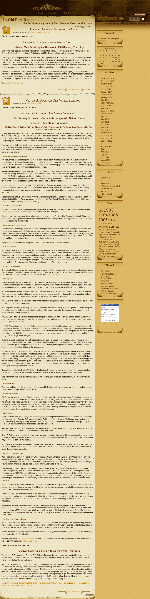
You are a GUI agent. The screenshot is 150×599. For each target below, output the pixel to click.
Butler (21, 583)
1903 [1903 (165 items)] (108, 209)
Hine (60, 583)
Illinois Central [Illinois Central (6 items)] (109, 237)
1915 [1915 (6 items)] (111, 224)
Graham (53, 583)
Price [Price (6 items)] (114, 249)
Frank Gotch (107, 194)
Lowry (86, 583)
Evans (42, 583)
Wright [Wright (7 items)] (115, 256)
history (103, 314)
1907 (8, 583)
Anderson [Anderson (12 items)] (103, 226)
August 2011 (106, 146)
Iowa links (105, 281)
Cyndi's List (105, 271)
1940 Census (68, 13)
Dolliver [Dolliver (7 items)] (107, 232)
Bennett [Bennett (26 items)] (114, 226)
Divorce (32, 32)
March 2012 (105, 127)
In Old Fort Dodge (18, 20)
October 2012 (106, 114)
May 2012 (105, 122)
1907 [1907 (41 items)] (111, 220)
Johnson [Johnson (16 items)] (103, 241)
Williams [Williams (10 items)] (102, 256)
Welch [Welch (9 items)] (113, 254)
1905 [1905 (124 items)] (113, 215)
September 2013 (107, 103)
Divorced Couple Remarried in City (52, 29)
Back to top (89, 595)
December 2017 (107, 87)
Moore (10, 585)
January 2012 (106, 133)
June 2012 (105, 119)
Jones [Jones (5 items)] (110, 242)
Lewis (80, 583)
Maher (4, 585)
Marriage (39, 32)
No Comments (74, 90)
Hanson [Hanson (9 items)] (116, 234)
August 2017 (106, 89)
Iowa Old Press (107, 284)
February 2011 (107, 163)
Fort (13, 83)
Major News (53, 13)
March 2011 (105, 160)
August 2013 (106, 106)
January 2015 (106, 97)
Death (32, 103)
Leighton (19, 83)
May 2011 (105, 155)
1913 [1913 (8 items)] (106, 224)
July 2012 (104, 116)
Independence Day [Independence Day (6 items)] (105, 239)
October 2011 (106, 141)
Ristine (16, 585)
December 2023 (107, 78)
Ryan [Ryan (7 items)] (105, 251)
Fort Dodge (111, 314)
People (40, 13)
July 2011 (104, 149)
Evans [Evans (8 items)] (101, 234)
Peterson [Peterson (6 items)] (108, 249)
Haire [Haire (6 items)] (110, 235)
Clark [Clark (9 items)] (100, 232)
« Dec (100, 64)
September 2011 (107, 144)
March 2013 (105, 108)
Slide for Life (107, 189)
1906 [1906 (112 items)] (103, 219)
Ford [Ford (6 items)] (106, 235)
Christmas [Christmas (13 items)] (111, 229)
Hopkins (66, 583)
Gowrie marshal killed (111, 186)
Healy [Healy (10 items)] (101, 237)
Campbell (28, 583)
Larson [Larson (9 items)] (116, 242)
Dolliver (36, 583)
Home (20, 13)
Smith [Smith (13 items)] (101, 253)
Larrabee (74, 583)
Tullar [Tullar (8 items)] (107, 254)
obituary (38, 103)
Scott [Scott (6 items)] (118, 251)
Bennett (14, 583)
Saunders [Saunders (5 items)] (111, 251)
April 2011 (105, 157)
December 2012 (107, 111)
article (23, 539)
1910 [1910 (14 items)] (101, 223)
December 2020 (107, 81)
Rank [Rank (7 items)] (100, 251)
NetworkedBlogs (107, 305)
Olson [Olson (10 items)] (101, 249)
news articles (106, 316)
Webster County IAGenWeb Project (108, 292)
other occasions (29, 541)
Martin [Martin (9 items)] (107, 244)
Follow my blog (110, 320)
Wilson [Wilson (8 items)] (110, 256)
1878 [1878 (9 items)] (100, 211)
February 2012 (107, 130)
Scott (22, 585)
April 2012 (105, 125)
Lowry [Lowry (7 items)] (100, 244)
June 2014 (105, 100)
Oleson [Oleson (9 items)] (117, 247)
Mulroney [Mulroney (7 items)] (109, 247)
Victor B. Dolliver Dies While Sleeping (52, 100)
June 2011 (105, 152)
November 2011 (107, 138)
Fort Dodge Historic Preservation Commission (108, 276)
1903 (8, 83)
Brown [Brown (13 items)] (101, 229)
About (30, 13)
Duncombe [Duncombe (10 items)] (115, 232)
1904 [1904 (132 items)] (103, 215)
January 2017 (106, 92)
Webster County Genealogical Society (109, 287)
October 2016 (106, 95)
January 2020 (106, 84)
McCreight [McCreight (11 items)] (115, 244)
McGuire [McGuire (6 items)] (101, 247)
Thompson (29, 585)
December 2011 (107, 135)
